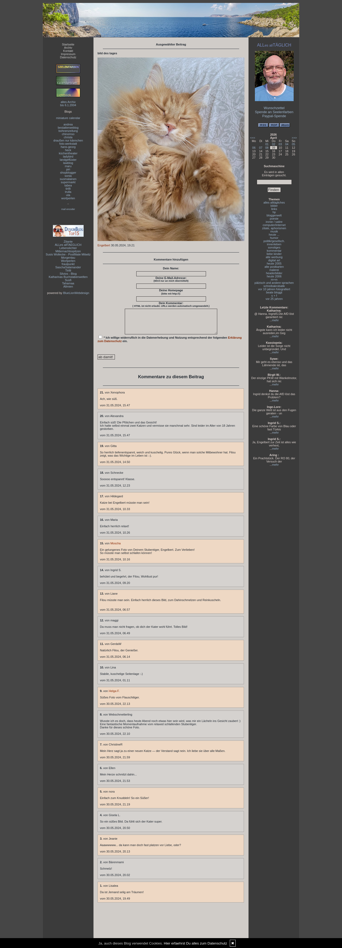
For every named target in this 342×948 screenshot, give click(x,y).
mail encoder (68, 209)
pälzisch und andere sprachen (274, 282)
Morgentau (68, 257)
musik (274, 231)
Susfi (68, 280)
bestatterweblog (68, 127)
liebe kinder (274, 253)
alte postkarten (274, 266)
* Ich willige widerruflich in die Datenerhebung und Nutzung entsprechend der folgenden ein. (170, 343)
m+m (274, 279)
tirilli (68, 188)
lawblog (68, 163)
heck (68, 150)
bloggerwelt (274, 215)
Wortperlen (68, 260)
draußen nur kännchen (68, 140)
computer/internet (274, 225)
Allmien (68, 286)
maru (68, 166)
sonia (68, 175)
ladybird (68, 156)
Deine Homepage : (171, 292)
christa (68, 137)
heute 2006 (274, 276)
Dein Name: (171, 268)
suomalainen (68, 179)
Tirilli (68, 270)
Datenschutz (68, 57)
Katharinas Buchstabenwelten (68, 276)
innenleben (274, 244)
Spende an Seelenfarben (274, 112)
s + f (274, 295)
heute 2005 (274, 263)
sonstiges (274, 247)
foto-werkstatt (68, 143)
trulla (68, 191)
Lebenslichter (68, 248)
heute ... (274, 234)
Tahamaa (68, 283)
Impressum (68, 54)
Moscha (115, 548)
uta (68, 195)
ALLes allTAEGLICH (68, 244)
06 (253, 147)
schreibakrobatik (274, 286)
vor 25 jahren (274, 298)
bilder (274, 205)
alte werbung (274, 257)
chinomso (68, 134)
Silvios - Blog (68, 273)
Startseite (68, 44)
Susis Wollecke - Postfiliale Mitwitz (68, 254)
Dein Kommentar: (171, 304)
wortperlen (68, 198)
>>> (294, 137)
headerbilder (274, 273)
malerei (274, 270)
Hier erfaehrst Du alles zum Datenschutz (195, 943)
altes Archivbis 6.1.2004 (68, 103)
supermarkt (68, 182)
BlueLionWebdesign (76, 293)
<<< (252, 137)
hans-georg (68, 146)
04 (286, 144)
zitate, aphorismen (274, 228)
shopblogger (68, 172)
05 (293, 144)
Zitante (68, 241)
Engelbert (104, 245)
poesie (274, 218)
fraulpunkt (68, 264)
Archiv (68, 47)
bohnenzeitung (68, 130)
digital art (274, 260)
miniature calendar (68, 118)
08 (267, 147)
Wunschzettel (274, 108)
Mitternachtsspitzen (68, 251)
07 (260, 147)
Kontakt (68, 50)
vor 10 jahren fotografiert (274, 289)
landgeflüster (68, 159)
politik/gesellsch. (274, 241)
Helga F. (114, 695)
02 (273, 144)
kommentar (274, 250)
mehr (275, 320)
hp (274, 212)
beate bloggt (274, 292)
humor (274, 237)
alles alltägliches (274, 202)
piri (68, 169)
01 (267, 144)
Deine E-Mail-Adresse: (171, 279)
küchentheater (68, 153)
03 (280, 144)
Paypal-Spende (274, 116)
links (274, 209)
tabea (68, 185)
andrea (68, 124)
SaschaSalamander (68, 267)
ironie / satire (274, 221)
